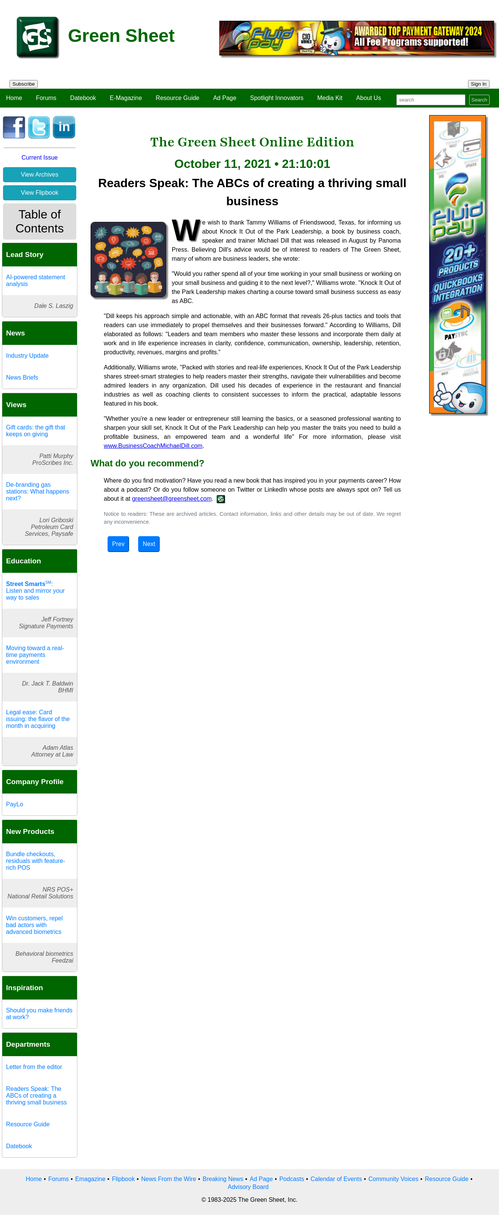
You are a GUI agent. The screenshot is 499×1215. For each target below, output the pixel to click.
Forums (46, 98)
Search (479, 100)
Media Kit (329, 98)
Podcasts (291, 1179)
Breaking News (223, 1179)
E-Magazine (126, 98)
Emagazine (90, 1179)
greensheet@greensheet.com (172, 498)
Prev (118, 544)
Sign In (479, 84)
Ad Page (224, 98)
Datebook (83, 98)
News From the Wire (168, 1179)
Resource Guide (178, 98)
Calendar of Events (336, 1179)
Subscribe (23, 84)
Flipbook (123, 1179)
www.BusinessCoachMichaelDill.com (153, 446)
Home (14, 98)
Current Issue (40, 157)
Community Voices (393, 1179)
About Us (368, 98)
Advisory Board (248, 1187)
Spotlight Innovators (276, 98)
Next (149, 544)
